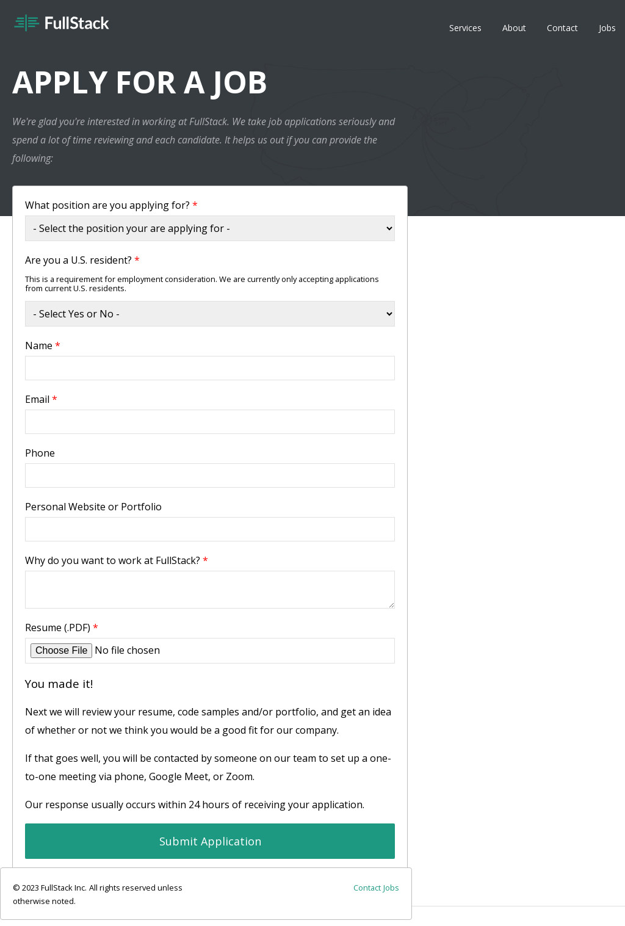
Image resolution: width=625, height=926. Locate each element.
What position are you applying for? (111, 205)
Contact (562, 28)
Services (465, 28)
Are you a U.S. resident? (82, 260)
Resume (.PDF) (61, 627)
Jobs (607, 28)
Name (42, 345)
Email (41, 399)
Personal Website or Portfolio (93, 506)
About (514, 28)
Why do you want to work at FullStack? (116, 560)
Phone (40, 453)
